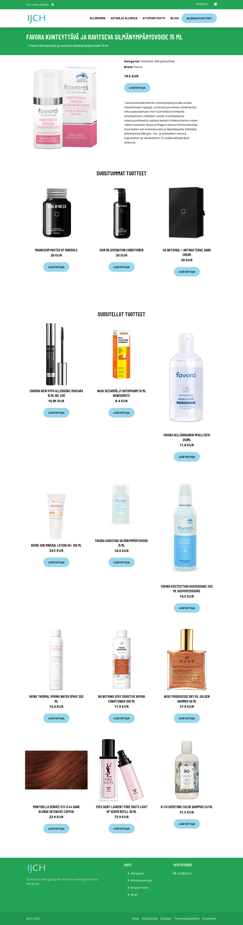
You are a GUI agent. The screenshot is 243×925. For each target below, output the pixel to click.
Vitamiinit (147, 61)
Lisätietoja (137, 87)
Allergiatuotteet (199, 18)
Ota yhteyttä (150, 918)
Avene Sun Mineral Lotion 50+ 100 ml (56, 545)
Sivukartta (209, 918)
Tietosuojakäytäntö (187, 918)
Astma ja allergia (124, 18)
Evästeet (165, 918)
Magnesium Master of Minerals (56, 250)
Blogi (175, 18)
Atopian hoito (154, 18)
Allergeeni (98, 18)
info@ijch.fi (202, 4)
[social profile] (52, 4)
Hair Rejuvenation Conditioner (122, 250)
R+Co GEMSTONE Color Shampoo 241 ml (187, 807)
